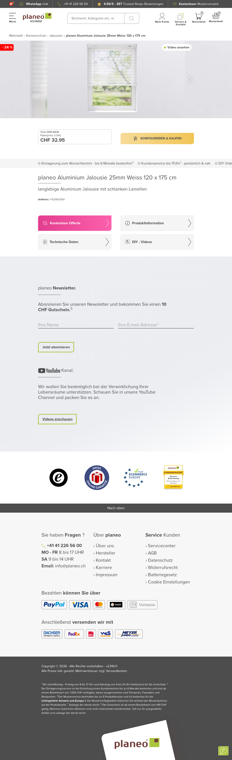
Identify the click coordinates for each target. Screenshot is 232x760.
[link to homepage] (37, 16)
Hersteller (105, 553)
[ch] (11, 4)
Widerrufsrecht (163, 567)
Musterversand (198, 4)
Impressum (106, 575)
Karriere (104, 567)
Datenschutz (160, 560)
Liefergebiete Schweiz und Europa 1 (63, 701)
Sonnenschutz (36, 36)
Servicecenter (162, 546)
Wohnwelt (16, 36)
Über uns (105, 546)
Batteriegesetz (162, 575)
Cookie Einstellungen (169, 582)
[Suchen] (131, 18)
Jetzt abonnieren (56, 347)
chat (37, 4)
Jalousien (56, 36)
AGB (152, 553)
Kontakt (103, 560)
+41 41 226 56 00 (76, 4)
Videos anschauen (57, 419)
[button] (11, 4)
